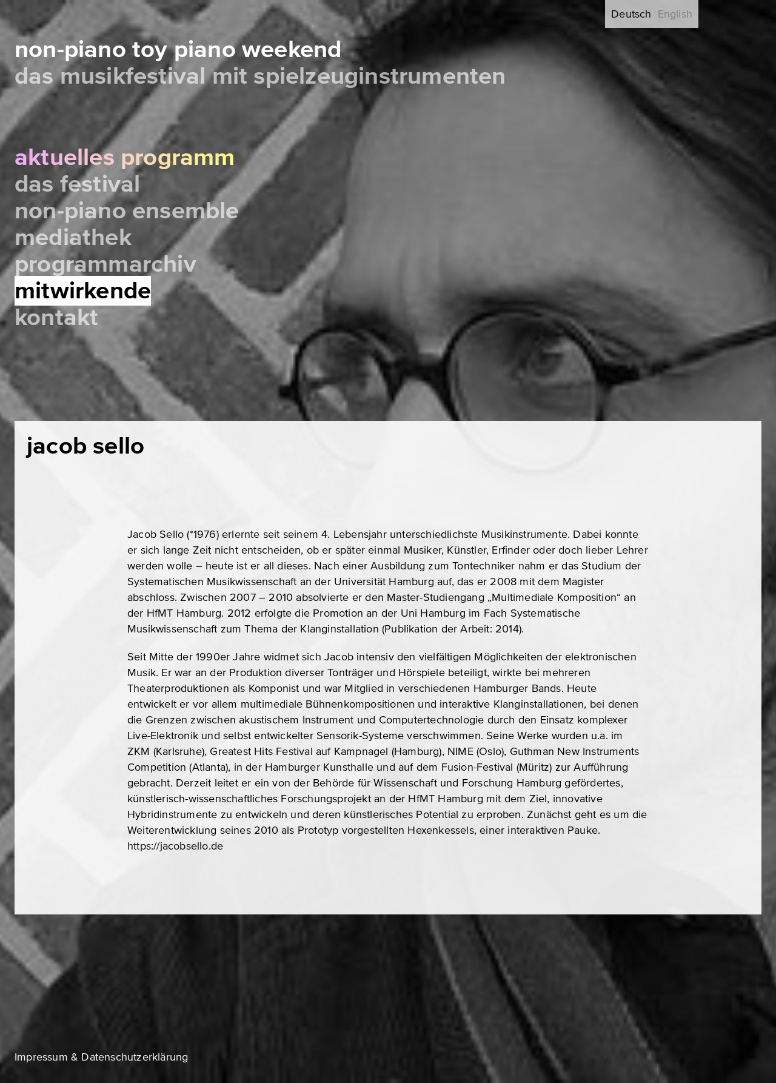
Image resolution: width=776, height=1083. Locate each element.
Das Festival (77, 184)
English (675, 14)
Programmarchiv (105, 264)
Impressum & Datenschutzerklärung (101, 1057)
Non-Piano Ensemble (127, 211)
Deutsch (631, 14)
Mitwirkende (83, 291)
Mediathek (73, 237)
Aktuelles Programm (125, 157)
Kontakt (56, 317)
